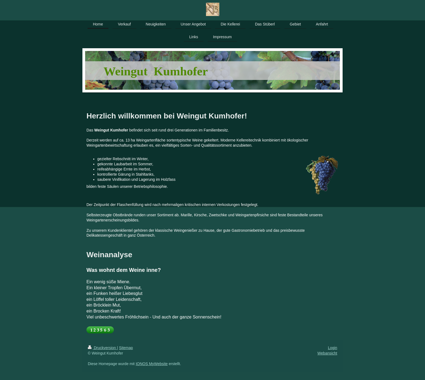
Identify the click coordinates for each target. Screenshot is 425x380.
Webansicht (327, 353)
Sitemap (126, 348)
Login (332, 348)
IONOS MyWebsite (152, 364)
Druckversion (102, 348)
